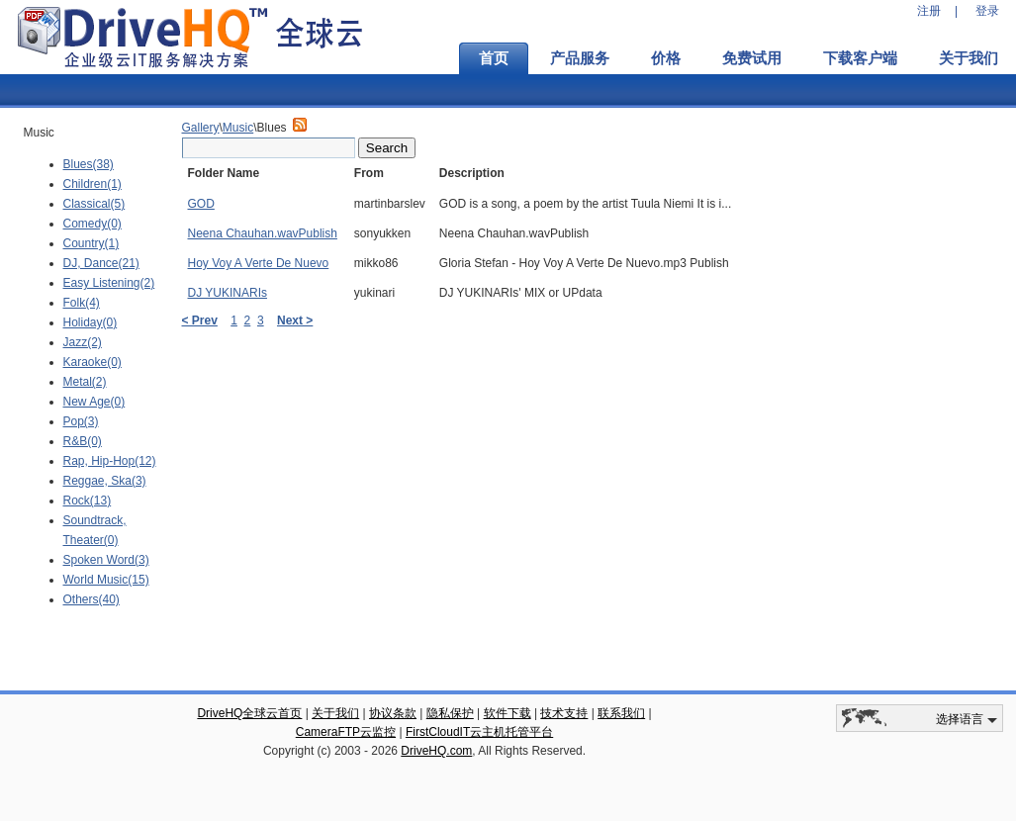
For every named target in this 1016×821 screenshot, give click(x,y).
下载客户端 (860, 58)
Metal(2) (85, 382)
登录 (987, 11)
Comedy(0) (92, 223)
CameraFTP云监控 (346, 732)
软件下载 (507, 713)
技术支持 (564, 713)
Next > (295, 320)
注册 (929, 11)
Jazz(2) (82, 342)
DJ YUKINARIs (227, 293)
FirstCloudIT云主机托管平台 (479, 732)
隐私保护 (450, 713)
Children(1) (92, 184)
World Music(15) (106, 580)
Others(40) (91, 599)
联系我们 (621, 713)
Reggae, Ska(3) (104, 481)
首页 (493, 58)
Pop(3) (81, 421)
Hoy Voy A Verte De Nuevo (258, 263)
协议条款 (392, 713)
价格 (666, 58)
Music (238, 128)
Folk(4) (81, 303)
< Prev (200, 320)
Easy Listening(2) (109, 283)
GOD (201, 204)
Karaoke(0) (92, 362)
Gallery (201, 128)
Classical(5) (94, 204)
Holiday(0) (90, 322)
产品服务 (579, 58)
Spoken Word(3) (106, 560)
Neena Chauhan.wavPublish (262, 233)
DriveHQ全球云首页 (249, 713)
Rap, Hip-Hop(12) (109, 461)
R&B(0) (82, 441)
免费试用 (752, 58)
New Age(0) (94, 402)
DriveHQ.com (436, 751)
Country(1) (91, 243)
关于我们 (335, 713)
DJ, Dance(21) (101, 263)
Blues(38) (88, 164)
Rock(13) (87, 500)
